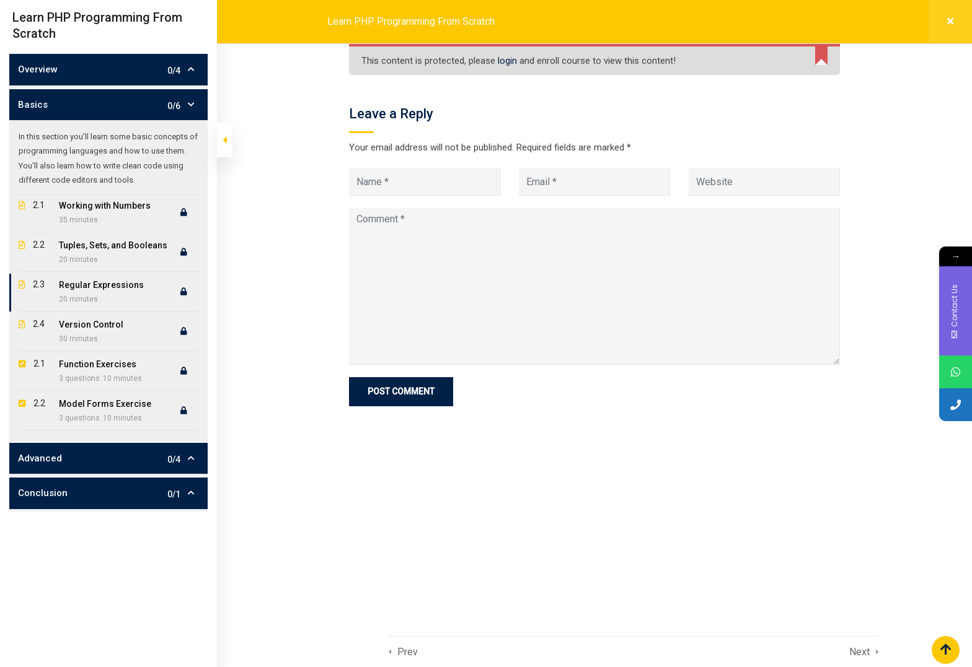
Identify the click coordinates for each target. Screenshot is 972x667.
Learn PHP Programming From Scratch (411, 21)
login (507, 60)
